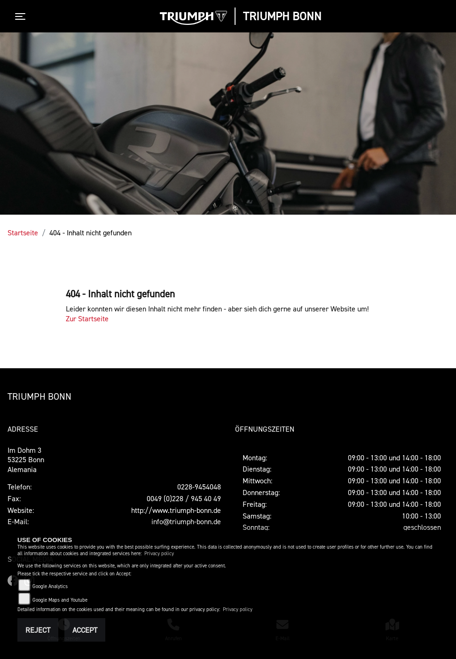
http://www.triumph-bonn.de (176, 510)
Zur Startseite (87, 318)
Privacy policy (159, 553)
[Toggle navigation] (22, 16)
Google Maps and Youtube (59, 600)
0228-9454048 (199, 486)
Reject (37, 630)
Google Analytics (50, 586)
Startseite (23, 232)
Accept (84, 630)
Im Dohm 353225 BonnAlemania (26, 459)
